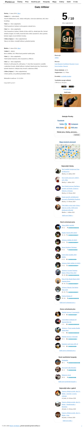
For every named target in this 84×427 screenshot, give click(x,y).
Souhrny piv (35, 2)
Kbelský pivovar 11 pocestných (70, 312)
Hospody (46, 2)
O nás (75, 2)
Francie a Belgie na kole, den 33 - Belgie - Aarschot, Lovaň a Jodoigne (71, 394)
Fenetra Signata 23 (67, 296)
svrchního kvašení (66, 76)
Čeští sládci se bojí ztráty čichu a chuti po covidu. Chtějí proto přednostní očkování (71, 208)
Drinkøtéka (65, 360)
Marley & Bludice (15, 426)
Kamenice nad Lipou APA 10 (70, 344)
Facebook (60, 120)
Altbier (57, 57)
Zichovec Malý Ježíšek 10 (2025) (71, 263)
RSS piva (74, 127)
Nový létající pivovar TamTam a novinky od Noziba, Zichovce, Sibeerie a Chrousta (71, 188)
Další (69, 2)
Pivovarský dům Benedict (69, 367)
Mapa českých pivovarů (67, 142)
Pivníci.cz (10, 2)
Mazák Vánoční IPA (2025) (69, 232)
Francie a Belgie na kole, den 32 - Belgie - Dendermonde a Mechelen (71, 404)
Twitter (61, 124)
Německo (65, 66)
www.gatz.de (67, 89)
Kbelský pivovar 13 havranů (70, 336)
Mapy (54, 2)
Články (19, 2)
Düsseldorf (72, 64)
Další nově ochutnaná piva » (68, 302)
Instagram (74, 124)
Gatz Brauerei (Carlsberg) (62, 64)
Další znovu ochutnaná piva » (67, 350)
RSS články (60, 127)
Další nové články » (67, 215)
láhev (18, 13)
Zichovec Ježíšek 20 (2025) (69, 240)
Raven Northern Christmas (69, 247)
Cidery (61, 2)
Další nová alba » (67, 420)
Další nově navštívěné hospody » (67, 381)
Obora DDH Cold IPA (68, 225)
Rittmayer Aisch (66, 375)
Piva (26, 2)
